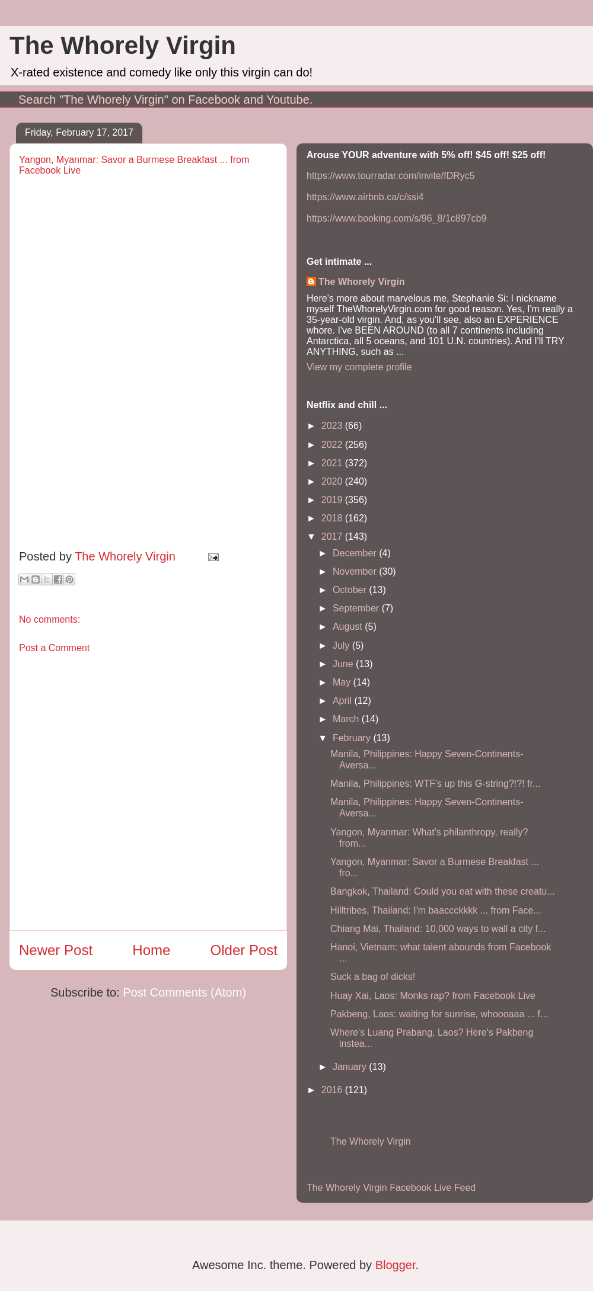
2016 (333, 1090)
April (343, 701)
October (351, 590)
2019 (333, 500)
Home (151, 950)
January (351, 1067)
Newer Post (56, 950)
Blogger (395, 1264)
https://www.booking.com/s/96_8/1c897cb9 (396, 218)
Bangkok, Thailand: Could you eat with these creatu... (442, 891)
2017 (333, 536)
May (343, 682)
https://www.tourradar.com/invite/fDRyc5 (391, 176)
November (356, 571)
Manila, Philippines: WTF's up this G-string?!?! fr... (435, 784)
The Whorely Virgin (122, 45)
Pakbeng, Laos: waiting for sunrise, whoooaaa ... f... (439, 1014)
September (357, 608)
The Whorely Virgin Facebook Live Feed (391, 1188)
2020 (333, 481)
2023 (333, 426)
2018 (333, 518)
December (356, 553)
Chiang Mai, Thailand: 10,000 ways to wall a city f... (438, 929)
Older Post (244, 950)
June (344, 664)
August (349, 627)
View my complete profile (359, 367)
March (347, 719)
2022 (333, 445)
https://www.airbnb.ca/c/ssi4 (365, 197)
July (342, 645)
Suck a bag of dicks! (372, 977)
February (353, 738)
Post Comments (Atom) (184, 992)
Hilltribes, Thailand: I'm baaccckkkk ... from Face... (435, 910)
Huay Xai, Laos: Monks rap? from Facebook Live (432, 996)
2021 (333, 463)
